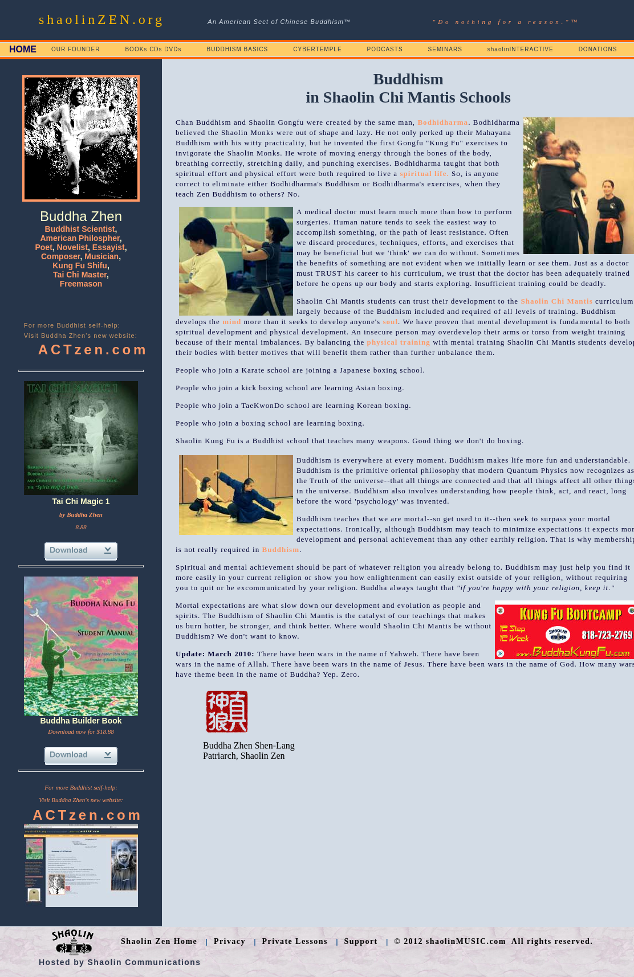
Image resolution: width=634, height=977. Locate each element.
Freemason (81, 283)
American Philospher (79, 238)
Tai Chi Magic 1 (81, 501)
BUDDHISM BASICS (237, 49)
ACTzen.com (93, 349)
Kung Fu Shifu (79, 265)
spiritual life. (424, 173)
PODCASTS (385, 49)
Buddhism (280, 549)
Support (361, 941)
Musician (101, 256)
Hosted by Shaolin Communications (120, 962)
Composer (60, 256)
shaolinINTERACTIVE (520, 49)
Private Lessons (295, 941)
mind (231, 321)
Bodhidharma (442, 122)
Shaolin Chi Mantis (556, 301)
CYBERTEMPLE (317, 49)
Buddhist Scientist (80, 229)
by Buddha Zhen (81, 514)
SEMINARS (445, 49)
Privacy (230, 941)
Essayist (108, 247)
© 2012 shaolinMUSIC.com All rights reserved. (493, 941)
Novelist (72, 247)
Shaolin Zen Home (159, 941)
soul (390, 321)
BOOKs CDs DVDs (153, 49)
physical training (398, 342)
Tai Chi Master (80, 274)
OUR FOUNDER (75, 49)
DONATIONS (598, 49)
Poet (43, 247)
